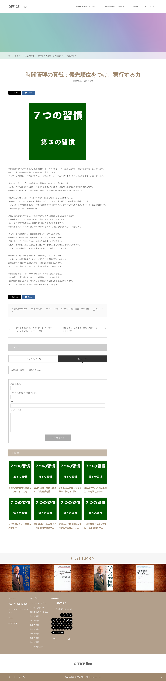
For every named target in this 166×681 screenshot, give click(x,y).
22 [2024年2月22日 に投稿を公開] (62, 628)
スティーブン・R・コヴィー (59, 309)
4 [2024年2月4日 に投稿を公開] (70, 615)
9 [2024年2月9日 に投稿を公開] (64, 620)
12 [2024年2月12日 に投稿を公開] (53, 624)
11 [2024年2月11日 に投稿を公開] (71, 620)
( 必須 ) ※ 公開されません (24, 393)
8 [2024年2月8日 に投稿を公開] (62, 620)
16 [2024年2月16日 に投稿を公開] (65, 624)
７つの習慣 (84, 309)
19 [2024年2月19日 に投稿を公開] (53, 628)
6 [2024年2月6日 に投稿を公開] (56, 620)
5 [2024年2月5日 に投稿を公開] (53, 620)
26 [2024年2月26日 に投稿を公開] (53, 632)
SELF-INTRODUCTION (85, 6)
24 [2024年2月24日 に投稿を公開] (68, 628)
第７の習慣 (34, 642)
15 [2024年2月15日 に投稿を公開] (62, 624)
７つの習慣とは (36, 647)
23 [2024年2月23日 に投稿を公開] (65, 628)
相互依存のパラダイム (39, 612)
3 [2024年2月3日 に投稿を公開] (67, 615)
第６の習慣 (34, 638)
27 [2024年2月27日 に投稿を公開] (56, 632)
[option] (21, 578)
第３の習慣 (88, 81)
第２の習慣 (34, 621)
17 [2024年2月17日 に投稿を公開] (68, 624)
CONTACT (149, 6)
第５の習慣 (34, 634)
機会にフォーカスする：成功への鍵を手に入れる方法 (80, 329)
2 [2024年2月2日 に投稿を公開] (64, 615)
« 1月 (53, 639)
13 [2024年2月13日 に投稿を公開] (56, 624)
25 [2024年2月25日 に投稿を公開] (71, 628)
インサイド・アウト (38, 603)
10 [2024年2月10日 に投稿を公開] (68, 620)
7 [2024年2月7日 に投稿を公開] (59, 620)
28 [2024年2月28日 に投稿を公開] (59, 632)
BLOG (135, 6)
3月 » (69, 639)
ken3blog (23, 309)
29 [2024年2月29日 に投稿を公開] (62, 632)
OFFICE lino (17, 6)
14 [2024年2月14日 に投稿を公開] (59, 624)
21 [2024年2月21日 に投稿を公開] (59, 628)
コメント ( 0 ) (82, 359)
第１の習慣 (34, 616)
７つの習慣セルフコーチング (114, 6)
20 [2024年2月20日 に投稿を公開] (56, 628)
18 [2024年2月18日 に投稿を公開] (71, 624)
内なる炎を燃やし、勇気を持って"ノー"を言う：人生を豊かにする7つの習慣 (34, 329)
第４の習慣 (34, 629)
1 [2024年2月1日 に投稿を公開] (62, 615)
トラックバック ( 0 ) (33, 359)
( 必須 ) (16, 384)
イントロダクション (38, 608)
